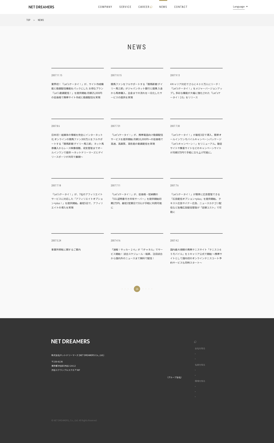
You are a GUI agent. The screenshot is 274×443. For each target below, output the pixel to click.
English (211, 340)
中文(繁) (212, 355)
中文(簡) (212, 348)
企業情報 (138, 348)
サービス (138, 355)
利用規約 (193, 420)
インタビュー (185, 369)
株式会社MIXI (140, 377)
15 (128, 289)
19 (163, 289)
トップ (137, 340)
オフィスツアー (186, 391)
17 (146, 289)
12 (101, 289)
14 (119, 289)
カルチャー (184, 353)
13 (110, 289)
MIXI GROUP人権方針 (144, 395)
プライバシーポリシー (212, 420)
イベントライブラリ (188, 396)
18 (154, 289)
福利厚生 (183, 386)
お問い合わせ (140, 370)
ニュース (138, 362)
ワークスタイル (186, 374)
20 (172, 289)
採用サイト (180, 340)
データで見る (185, 358)
